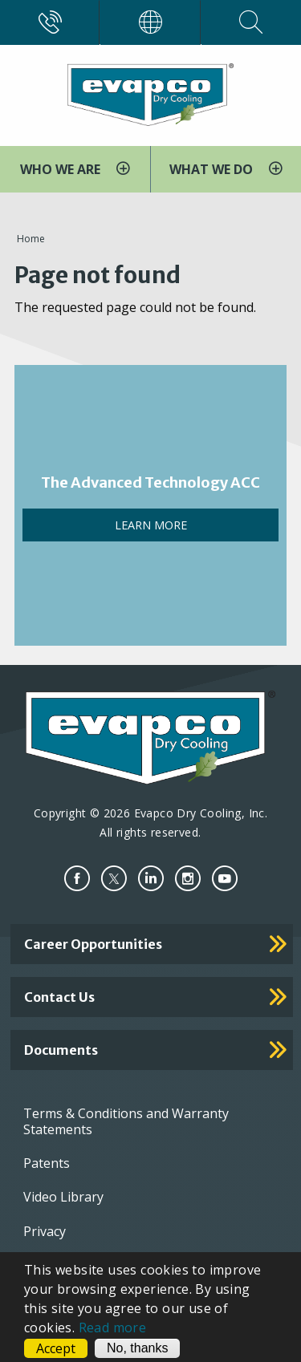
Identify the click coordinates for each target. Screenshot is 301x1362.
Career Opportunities (93, 944)
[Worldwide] (150, 22)
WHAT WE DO (212, 169)
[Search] (251, 22)
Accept (55, 1348)
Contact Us (59, 997)
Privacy (44, 1231)
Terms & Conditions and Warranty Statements (126, 1121)
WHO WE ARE (62, 169)
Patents (46, 1163)
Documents (61, 1050)
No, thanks (137, 1348)
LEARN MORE (151, 525)
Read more (113, 1327)
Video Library (63, 1197)
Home (31, 238)
